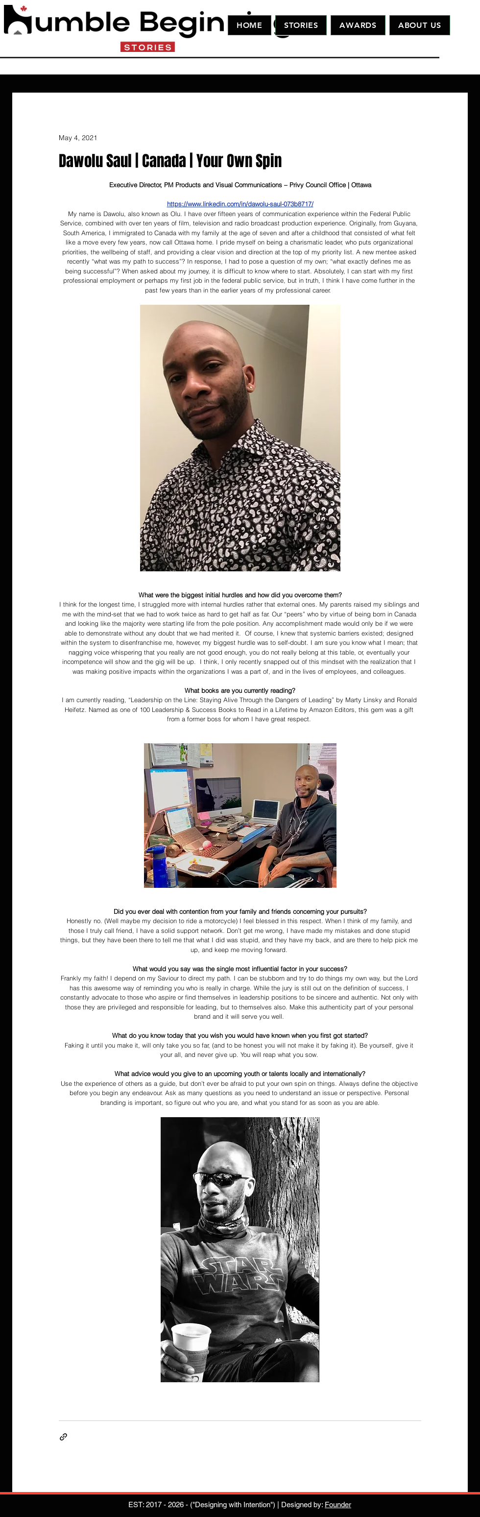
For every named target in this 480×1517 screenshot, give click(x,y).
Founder (338, 1504)
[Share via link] (63, 1437)
